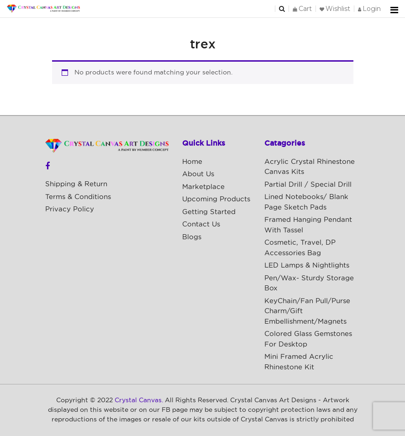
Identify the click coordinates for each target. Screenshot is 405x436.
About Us (198, 174)
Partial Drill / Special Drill (308, 184)
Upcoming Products (216, 199)
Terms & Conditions (78, 197)
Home (192, 161)
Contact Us (201, 224)
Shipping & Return (76, 184)
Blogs (191, 237)
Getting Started (209, 212)
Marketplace (203, 187)
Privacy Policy (69, 209)
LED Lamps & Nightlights (306, 265)
